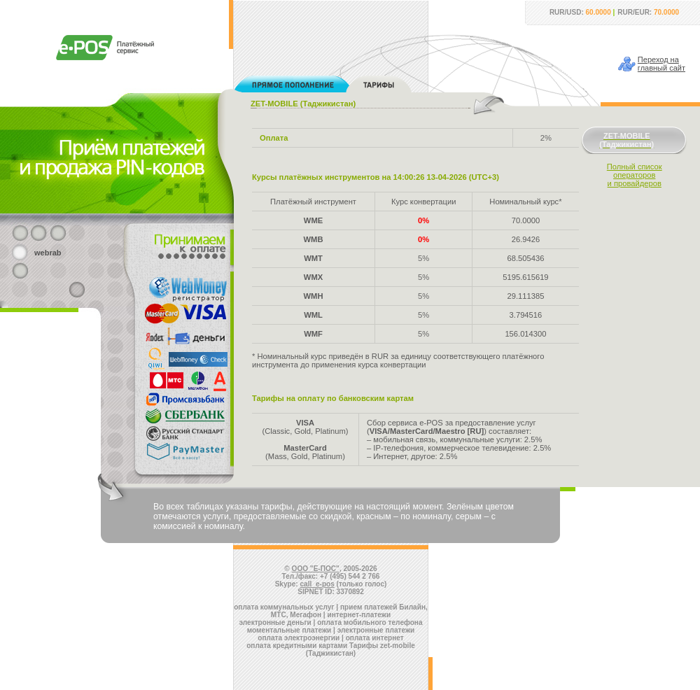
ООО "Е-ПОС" (316, 568)
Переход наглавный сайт (661, 63)
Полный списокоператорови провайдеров (634, 175)
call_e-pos (317, 584)
